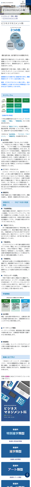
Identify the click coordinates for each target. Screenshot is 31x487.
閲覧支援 (23, 3)
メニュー (28, 3)
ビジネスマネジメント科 (10, 18)
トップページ (5, 16)
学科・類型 (14, 16)
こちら (7, 376)
